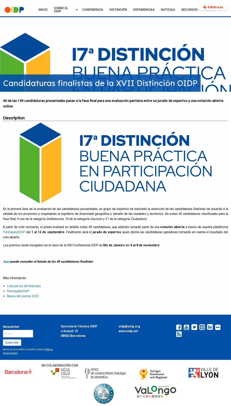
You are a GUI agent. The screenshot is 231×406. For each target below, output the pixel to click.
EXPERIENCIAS (144, 10)
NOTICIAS (168, 10)
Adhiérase (213, 7)
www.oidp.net (128, 331)
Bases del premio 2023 (23, 296)
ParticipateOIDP (14, 232)
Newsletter (11, 327)
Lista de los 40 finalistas (24, 286)
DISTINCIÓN (118, 10)
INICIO (43, 10)
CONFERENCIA (92, 10)
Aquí (6, 261)
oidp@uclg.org (129, 326)
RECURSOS (189, 10)
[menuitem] (18, 10)
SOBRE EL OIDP (61, 9)
